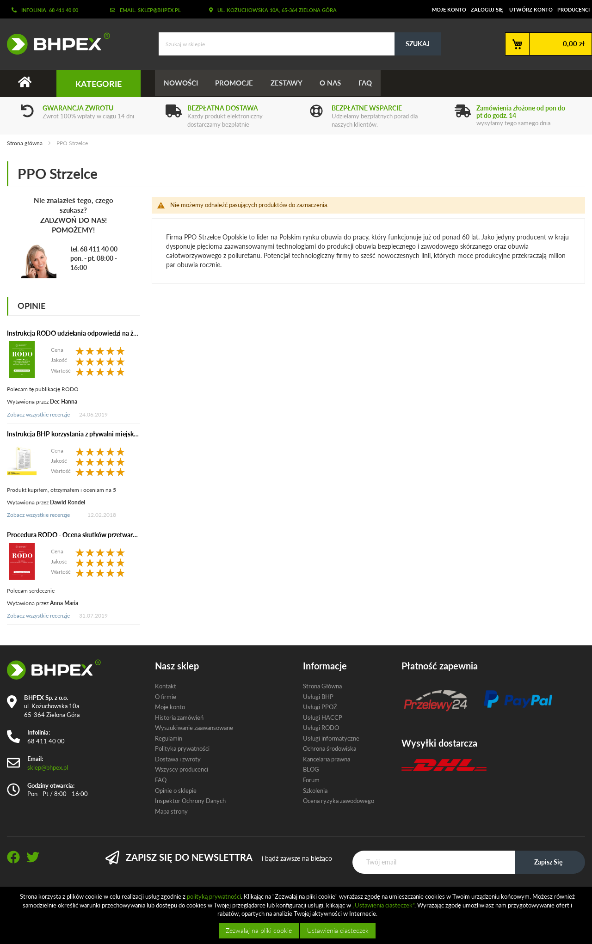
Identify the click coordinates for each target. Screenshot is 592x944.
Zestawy (289, 83)
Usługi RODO (321, 727)
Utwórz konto (531, 9)
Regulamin (168, 738)
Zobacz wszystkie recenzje (38, 414)
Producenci (573, 9)
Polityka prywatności (182, 749)
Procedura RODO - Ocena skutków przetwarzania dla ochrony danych (105, 535)
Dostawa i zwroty (178, 759)
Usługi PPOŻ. (321, 707)
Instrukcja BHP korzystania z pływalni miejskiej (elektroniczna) (95, 434)
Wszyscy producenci (181, 769)
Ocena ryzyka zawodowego (338, 800)
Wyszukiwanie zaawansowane (194, 727)
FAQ (370, 83)
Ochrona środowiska (329, 749)
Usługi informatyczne (331, 738)
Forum (311, 780)
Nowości (181, 83)
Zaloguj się (487, 9)
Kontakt (165, 686)
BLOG (311, 769)
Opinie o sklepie (176, 790)
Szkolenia (315, 790)
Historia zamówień (179, 717)
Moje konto (449, 9)
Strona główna (25, 143)
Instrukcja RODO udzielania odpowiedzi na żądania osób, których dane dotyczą (119, 333)
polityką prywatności (214, 896)
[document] (297, 915)
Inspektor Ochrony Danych (190, 800)
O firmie (165, 696)
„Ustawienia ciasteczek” (383, 905)
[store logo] (55, 43)
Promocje (236, 83)
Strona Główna (322, 686)
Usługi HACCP (322, 717)
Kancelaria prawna (326, 759)
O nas (334, 83)
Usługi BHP (318, 696)
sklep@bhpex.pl (47, 767)
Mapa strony (171, 811)
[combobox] (300, 43)
